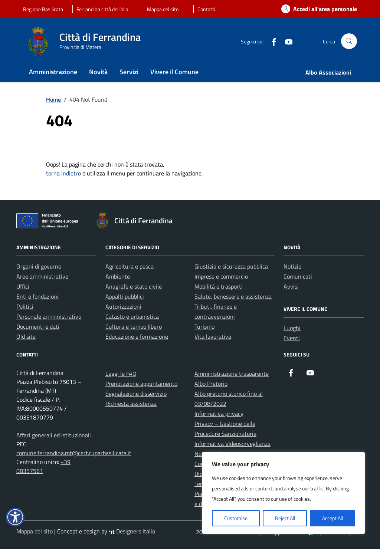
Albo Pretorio (210, 383)
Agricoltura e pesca (129, 266)
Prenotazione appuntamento (141, 383)
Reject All (285, 518)
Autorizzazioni (123, 306)
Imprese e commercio (221, 276)
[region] (283, 493)
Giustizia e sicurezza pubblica (231, 266)
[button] (15, 517)
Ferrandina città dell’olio (102, 9)
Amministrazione (53, 72)
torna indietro (63, 173)
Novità (98, 72)
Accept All (332, 518)
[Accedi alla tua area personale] (314, 9)
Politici (24, 306)
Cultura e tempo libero (133, 326)
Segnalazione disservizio (136, 393)
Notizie (292, 266)
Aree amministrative (42, 276)
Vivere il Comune (174, 72)
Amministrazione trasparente (231, 373)
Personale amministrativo (48, 316)
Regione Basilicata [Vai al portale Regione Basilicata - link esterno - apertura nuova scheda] (43, 9)
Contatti (206, 9)
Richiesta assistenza (131, 403)
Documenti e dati (37, 326)
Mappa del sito (162, 9)
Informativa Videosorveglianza (232, 443)
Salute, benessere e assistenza (233, 296)
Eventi (292, 337)
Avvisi (291, 286)
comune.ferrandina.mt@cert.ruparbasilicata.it (73, 452)
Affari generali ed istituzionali (53, 435)
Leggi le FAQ (121, 373)
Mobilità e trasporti (218, 286)
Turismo (204, 326)
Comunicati (298, 276)
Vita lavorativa (212, 336)
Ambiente (117, 276)
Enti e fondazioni (37, 296)
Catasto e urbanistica (132, 316)
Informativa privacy (218, 413)
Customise (236, 518)
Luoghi (292, 327)
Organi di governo (38, 266)
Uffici (22, 286)
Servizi (128, 72)
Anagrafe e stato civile (133, 286)
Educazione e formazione (136, 336)
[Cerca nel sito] (349, 41)
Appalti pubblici (124, 296)
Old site (26, 336)
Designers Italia (132, 531)
